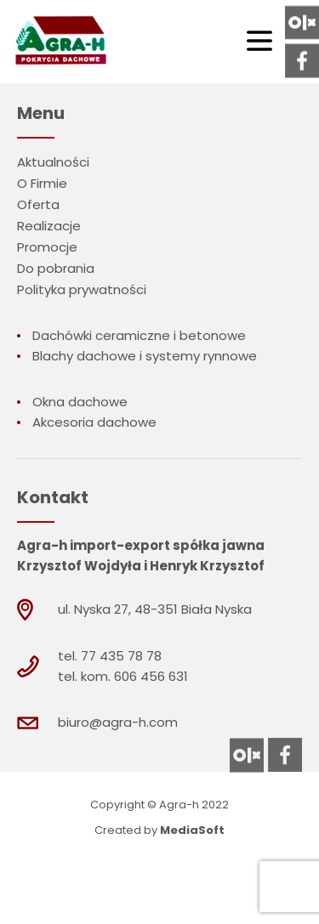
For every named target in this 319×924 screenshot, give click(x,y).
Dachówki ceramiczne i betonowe (139, 335)
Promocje (47, 247)
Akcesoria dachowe (94, 422)
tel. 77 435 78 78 (110, 656)
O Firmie (42, 183)
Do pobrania (55, 268)
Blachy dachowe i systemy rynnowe (144, 356)
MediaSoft (192, 830)
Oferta (38, 204)
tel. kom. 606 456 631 (123, 676)
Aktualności (53, 162)
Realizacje (49, 226)
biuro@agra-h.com (118, 722)
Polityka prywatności (81, 289)
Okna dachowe (80, 402)
